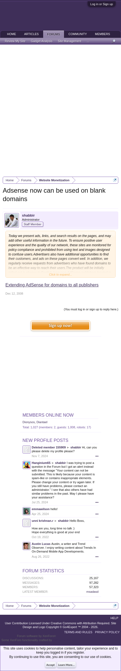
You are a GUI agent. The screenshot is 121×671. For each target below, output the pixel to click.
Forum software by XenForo (36, 636)
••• (96, 456)
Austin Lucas (41, 543)
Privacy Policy (107, 632)
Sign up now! (60, 325)
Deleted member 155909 (49, 447)
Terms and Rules (78, 632)
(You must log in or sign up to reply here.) (91, 309)
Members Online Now (48, 415)
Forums (53, 34)
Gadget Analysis (42, 41)
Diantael (41, 422)
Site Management (69, 41)
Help (114, 618)
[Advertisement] (60, 110)
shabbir (28, 215)
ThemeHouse (62, 640)
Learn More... (66, 665)
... (88, 41)
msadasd (92, 591)
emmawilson (41, 509)
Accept (50, 665)
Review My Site (15, 41)
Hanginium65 (41, 462)
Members (102, 34)
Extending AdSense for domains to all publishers (51, 285)
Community (77, 34)
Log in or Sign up (101, 4)
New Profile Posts (45, 440)
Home (11, 34)
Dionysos (29, 422)
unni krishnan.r (42, 520)
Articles (31, 34)
